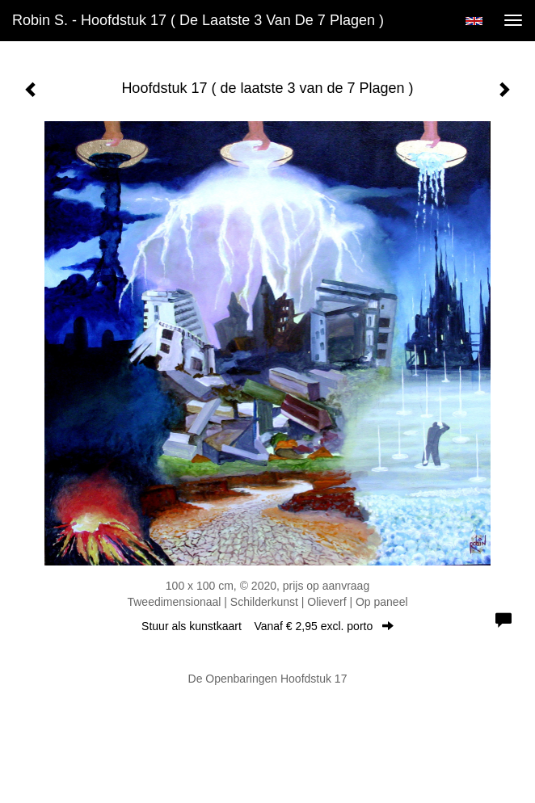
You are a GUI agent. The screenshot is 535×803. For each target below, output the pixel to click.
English (474, 21)
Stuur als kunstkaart (267, 626)
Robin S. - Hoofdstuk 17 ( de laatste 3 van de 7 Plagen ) (198, 20)
